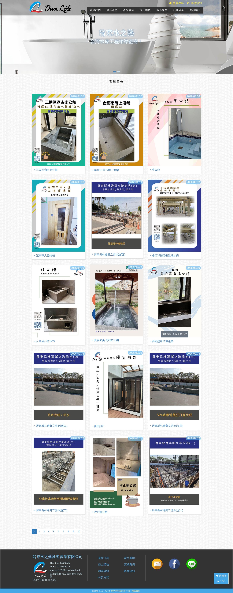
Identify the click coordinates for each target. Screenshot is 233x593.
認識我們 (95, 10)
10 (79, 531)
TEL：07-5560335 (60, 563)
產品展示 (128, 10)
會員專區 (176, 3)
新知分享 (178, 10)
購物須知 (194, 3)
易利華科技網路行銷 (120, 591)
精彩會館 (136, 591)
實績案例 (195, 10)
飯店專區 (161, 10)
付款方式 (103, 577)
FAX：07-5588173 (60, 566)
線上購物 (145, 10)
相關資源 (103, 571)
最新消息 (112, 10)
